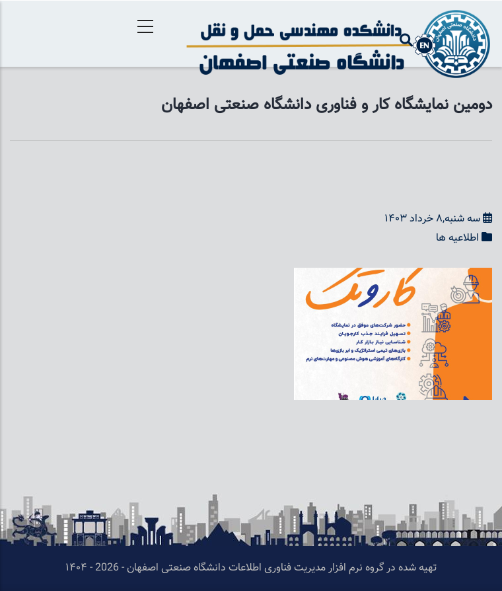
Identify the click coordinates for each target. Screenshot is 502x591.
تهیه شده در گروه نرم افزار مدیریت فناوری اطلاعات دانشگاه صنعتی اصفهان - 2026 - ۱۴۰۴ (251, 568)
